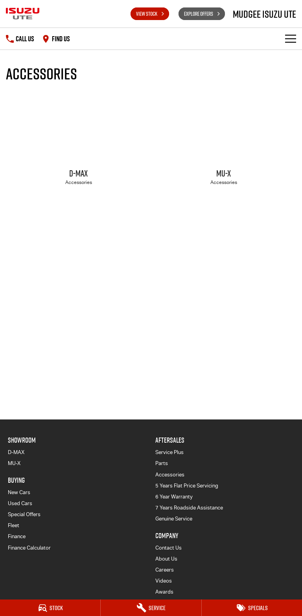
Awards (164, 592)
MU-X (14, 463)
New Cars (19, 492)
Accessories (169, 475)
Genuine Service (173, 519)
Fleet (13, 525)
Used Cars (20, 503)
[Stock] (50, 607)
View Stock (146, 14)
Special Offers (24, 514)
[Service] (151, 607)
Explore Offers (198, 14)
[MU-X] (223, 145)
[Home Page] (22, 14)
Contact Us (168, 548)
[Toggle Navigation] (290, 39)
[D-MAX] (78, 145)
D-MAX (16, 452)
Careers (164, 570)
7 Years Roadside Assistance (189, 508)
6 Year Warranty (174, 497)
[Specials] (252, 607)
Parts (161, 463)
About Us (166, 559)
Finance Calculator (29, 548)
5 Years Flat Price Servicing (186, 486)
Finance (17, 536)
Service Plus (169, 452)
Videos (163, 581)
